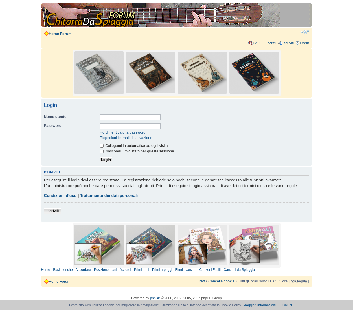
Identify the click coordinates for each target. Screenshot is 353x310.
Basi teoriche (63, 270)
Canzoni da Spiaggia (239, 270)
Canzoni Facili (209, 270)
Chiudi (287, 305)
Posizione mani (105, 270)
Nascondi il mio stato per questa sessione (137, 151)
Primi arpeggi (162, 270)
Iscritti (271, 43)
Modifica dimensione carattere (305, 31)
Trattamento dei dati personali (109, 195)
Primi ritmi (141, 270)
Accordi (125, 270)
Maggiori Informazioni (259, 305)
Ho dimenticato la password (123, 132)
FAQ (256, 43)
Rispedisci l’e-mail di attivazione (126, 138)
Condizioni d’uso (60, 195)
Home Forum (60, 34)
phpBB (155, 298)
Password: (53, 125)
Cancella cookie (221, 281)
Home (45, 270)
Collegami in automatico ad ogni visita (134, 145)
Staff (201, 281)
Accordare (83, 270)
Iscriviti (288, 43)
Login (304, 43)
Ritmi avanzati (185, 270)
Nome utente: (56, 116)
